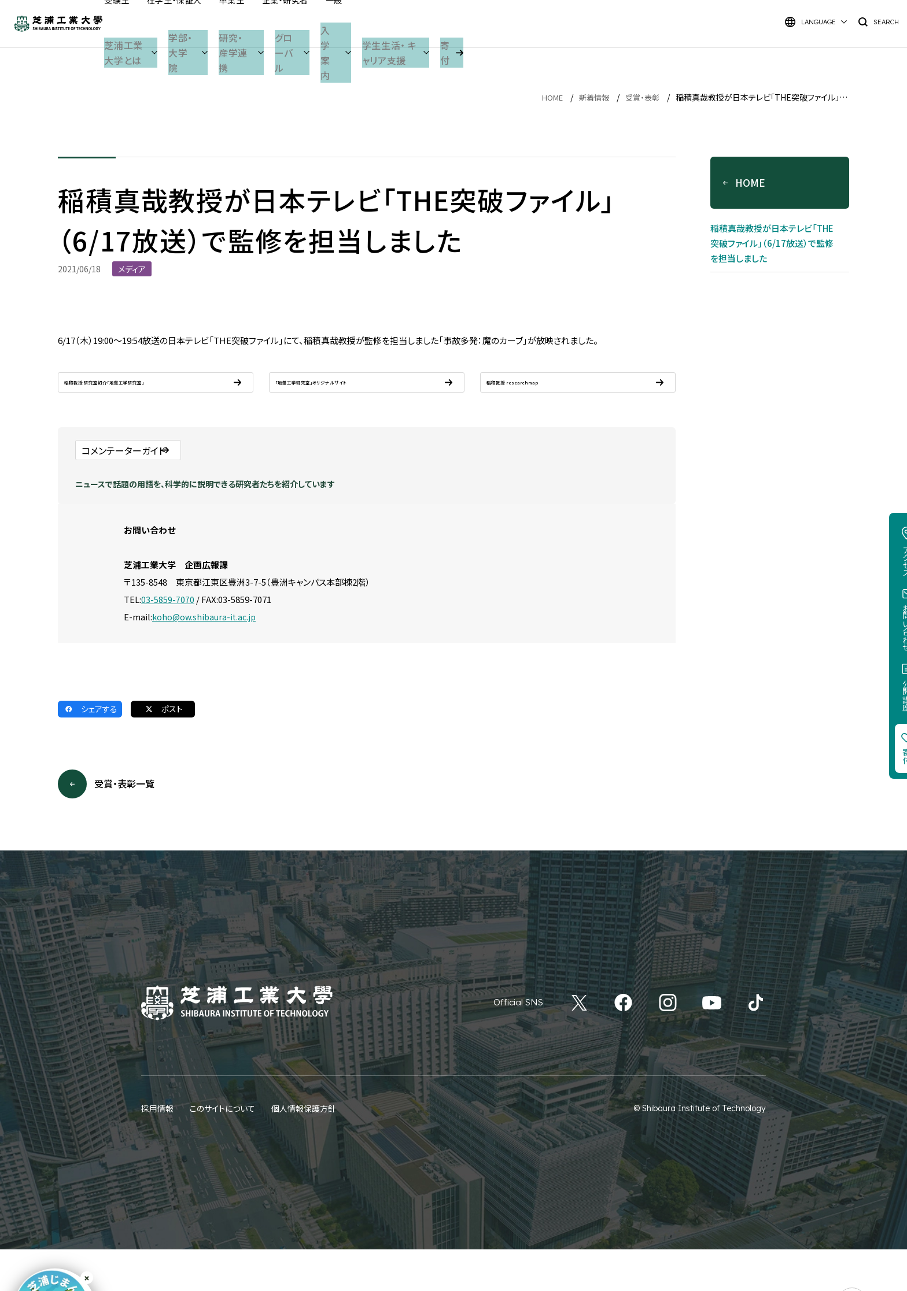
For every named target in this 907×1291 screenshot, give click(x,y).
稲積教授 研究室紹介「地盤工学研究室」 (145, 392)
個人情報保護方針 (303, 1150)
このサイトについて (222, 1150)
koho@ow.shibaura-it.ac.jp (206, 657)
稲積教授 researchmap (537, 392)
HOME (546, 97)
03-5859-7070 (167, 640)
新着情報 (590, 97)
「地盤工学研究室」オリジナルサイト (347, 392)
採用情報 (157, 1150)
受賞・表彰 (641, 97)
